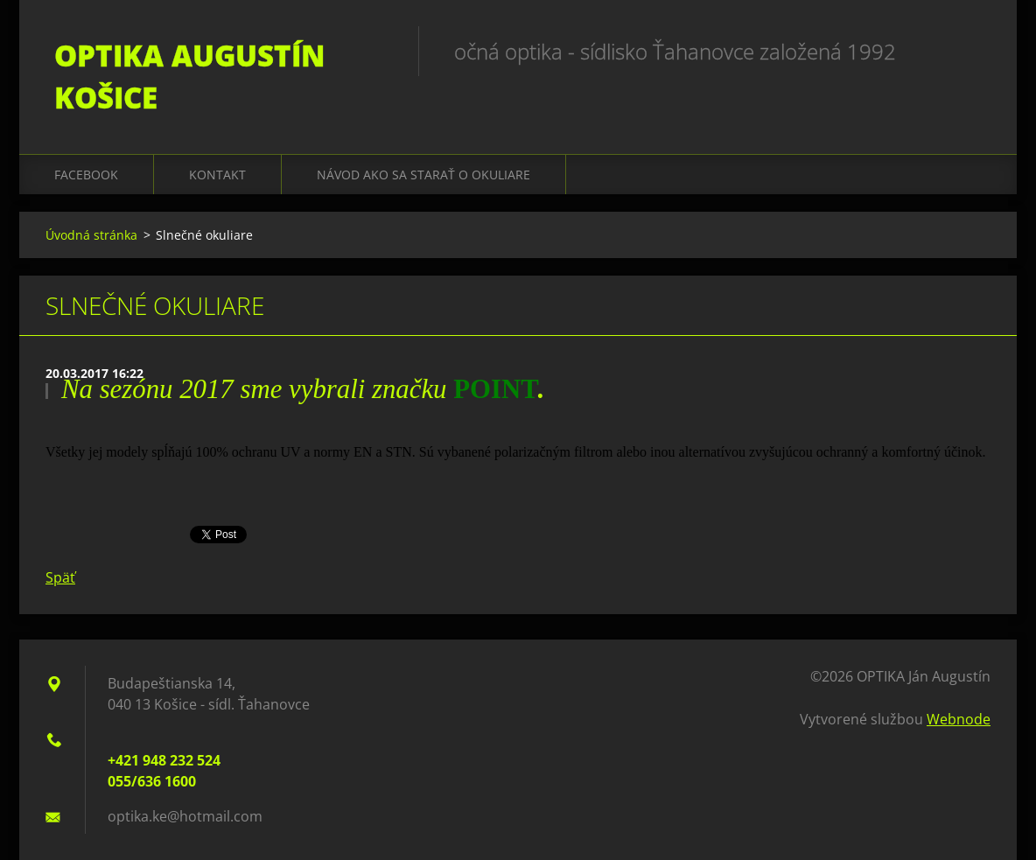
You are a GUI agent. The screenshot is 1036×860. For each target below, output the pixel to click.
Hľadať (971, 50)
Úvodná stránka (91, 235)
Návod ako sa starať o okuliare (423, 174)
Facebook (86, 174)
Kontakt (217, 174)
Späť (60, 577)
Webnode (958, 719)
